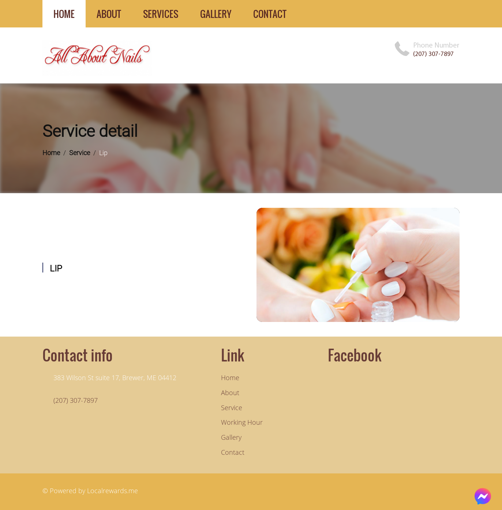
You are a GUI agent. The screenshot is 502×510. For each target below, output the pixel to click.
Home (51, 153)
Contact (232, 452)
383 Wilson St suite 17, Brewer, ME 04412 (114, 377)
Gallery (231, 437)
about (109, 13)
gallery (215, 13)
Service (79, 153)
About (230, 392)
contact (269, 13)
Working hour (242, 422)
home (64, 13)
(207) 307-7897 (433, 53)
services (160, 13)
